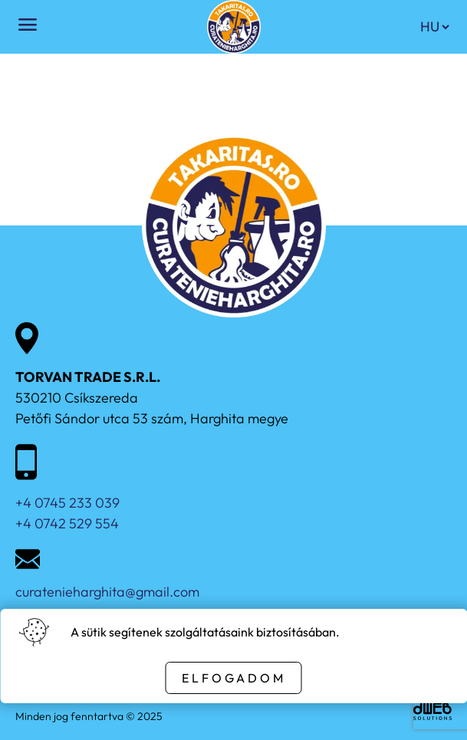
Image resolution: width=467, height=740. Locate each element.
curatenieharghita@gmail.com (107, 591)
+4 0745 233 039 (67, 502)
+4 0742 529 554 (67, 523)
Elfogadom (234, 678)
